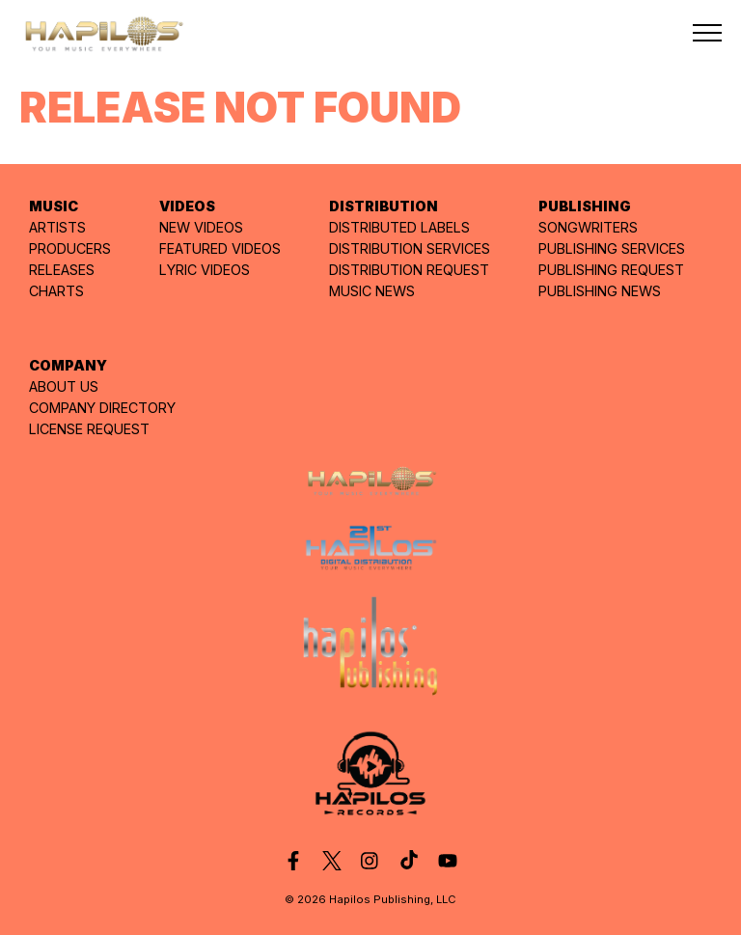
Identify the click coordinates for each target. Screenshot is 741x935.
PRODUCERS (70, 248)
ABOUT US (63, 386)
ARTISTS (57, 227)
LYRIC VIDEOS (204, 269)
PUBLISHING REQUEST (611, 269)
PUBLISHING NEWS (599, 291)
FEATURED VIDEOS (220, 248)
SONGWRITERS (588, 227)
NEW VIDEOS (201, 227)
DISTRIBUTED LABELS (399, 227)
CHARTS (56, 291)
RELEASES (62, 269)
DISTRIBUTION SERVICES (409, 248)
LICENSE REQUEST (89, 429)
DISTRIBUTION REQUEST (409, 269)
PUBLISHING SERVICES (611, 248)
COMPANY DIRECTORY (102, 407)
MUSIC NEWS (372, 291)
